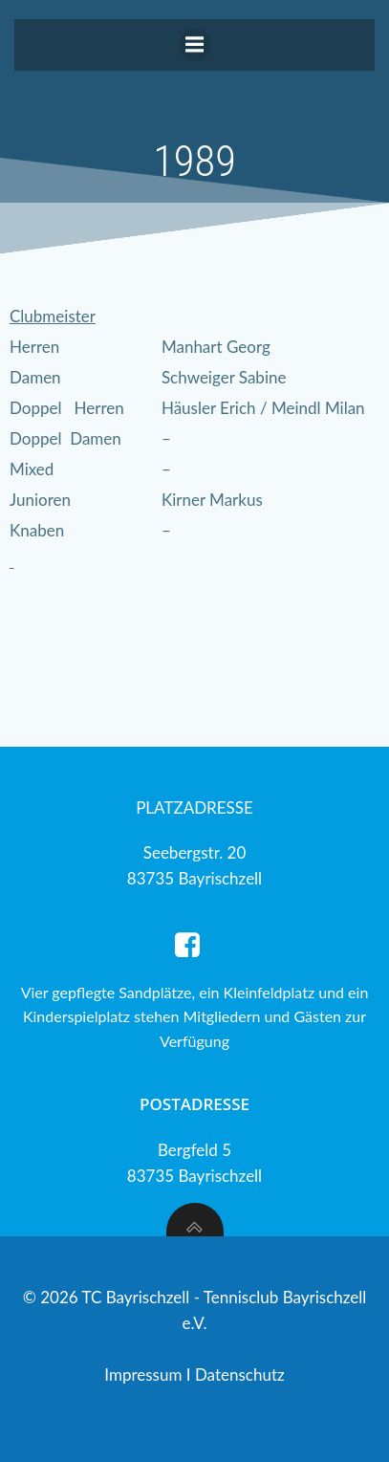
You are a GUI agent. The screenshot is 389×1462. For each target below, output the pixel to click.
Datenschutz (240, 1374)
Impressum (145, 1374)
